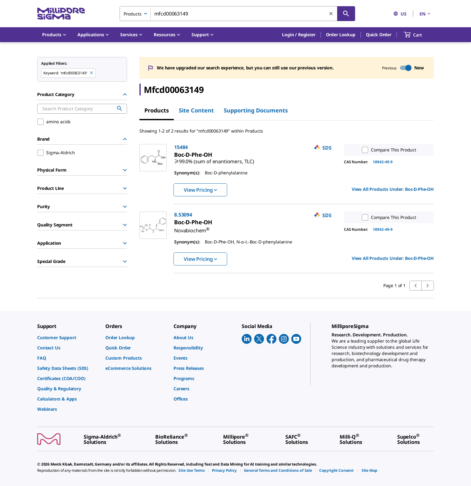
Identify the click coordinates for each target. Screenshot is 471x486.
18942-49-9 (383, 161)
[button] (298, 35)
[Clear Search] (331, 14)
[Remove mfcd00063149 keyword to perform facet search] (92, 73)
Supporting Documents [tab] (256, 110)
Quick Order (378, 34)
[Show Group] (125, 170)
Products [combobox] (133, 14)
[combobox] (237, 13)
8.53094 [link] (183, 214)
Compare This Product (387, 150)
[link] (214, 159)
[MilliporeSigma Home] (61, 14)
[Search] (346, 13)
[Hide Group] (125, 94)
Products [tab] (156, 110)
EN (425, 14)
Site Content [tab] (196, 110)
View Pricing (200, 189)
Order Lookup (340, 34)
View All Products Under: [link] (393, 189)
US (400, 14)
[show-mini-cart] (418, 35)
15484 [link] (181, 147)
